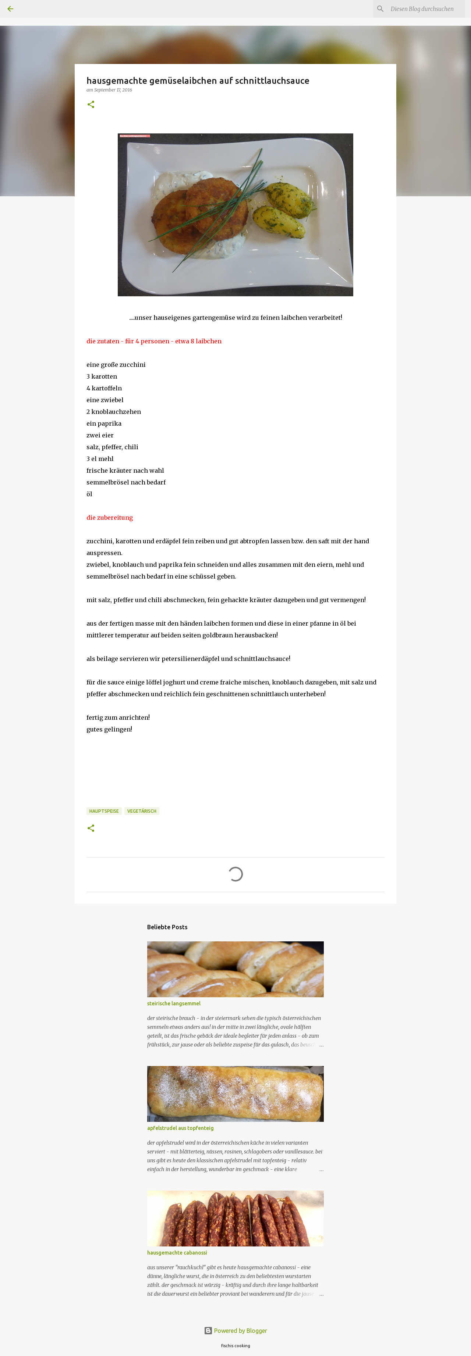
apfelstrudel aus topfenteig (180, 1128)
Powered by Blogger (235, 1330)
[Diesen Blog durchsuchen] (426, 9)
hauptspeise (104, 811)
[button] (90, 105)
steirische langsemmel (174, 1003)
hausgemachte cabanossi (177, 1253)
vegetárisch (141, 811)
